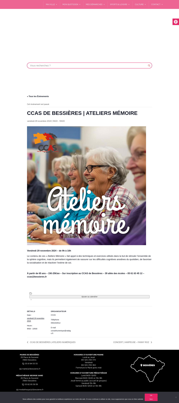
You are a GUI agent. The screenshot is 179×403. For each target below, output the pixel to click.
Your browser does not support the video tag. (89, 44)
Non (151, 399)
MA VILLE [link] (51, 4)
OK (151, 395)
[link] (176, 22)
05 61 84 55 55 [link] (29, 363)
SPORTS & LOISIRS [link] (120, 4)
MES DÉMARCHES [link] (95, 4)
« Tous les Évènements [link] (38, 96)
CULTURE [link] (140, 4)
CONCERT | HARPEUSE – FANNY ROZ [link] (131, 342)
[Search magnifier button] (149, 65)
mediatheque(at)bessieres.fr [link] (29, 389)
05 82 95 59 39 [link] (29, 384)
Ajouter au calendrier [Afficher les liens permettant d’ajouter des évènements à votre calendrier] (89, 297)
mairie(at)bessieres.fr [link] (29, 369)
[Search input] (88, 65)
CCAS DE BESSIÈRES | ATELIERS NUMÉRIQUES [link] (52, 342)
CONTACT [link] (157, 4)
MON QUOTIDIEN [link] (71, 4)
